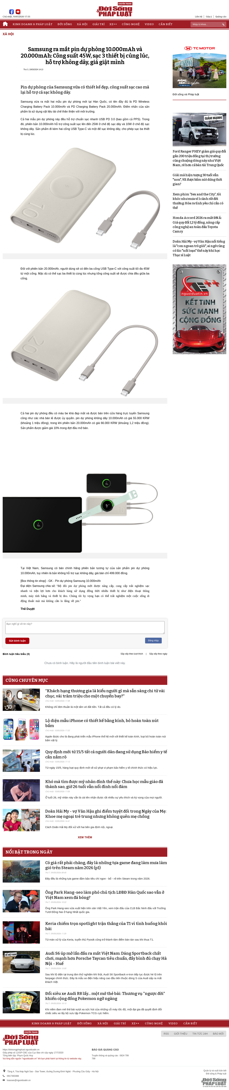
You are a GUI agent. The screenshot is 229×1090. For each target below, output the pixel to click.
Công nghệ (131, 24)
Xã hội (82, 24)
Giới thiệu (180, 1033)
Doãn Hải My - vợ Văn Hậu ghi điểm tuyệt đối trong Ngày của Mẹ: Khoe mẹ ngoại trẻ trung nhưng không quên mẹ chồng (105, 814)
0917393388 (13, 1076)
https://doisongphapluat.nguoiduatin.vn (21, 1049)
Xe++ (113, 24)
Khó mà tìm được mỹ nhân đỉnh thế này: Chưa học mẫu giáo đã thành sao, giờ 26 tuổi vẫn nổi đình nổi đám (104, 784)
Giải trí (98, 24)
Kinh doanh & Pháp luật (33, 24)
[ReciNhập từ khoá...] (208, 24)
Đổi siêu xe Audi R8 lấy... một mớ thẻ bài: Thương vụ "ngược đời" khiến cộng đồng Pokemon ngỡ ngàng (105, 996)
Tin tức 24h (200, 1033)
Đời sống (65, 24)
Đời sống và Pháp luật (186, 94)
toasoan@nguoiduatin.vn (19, 1080)
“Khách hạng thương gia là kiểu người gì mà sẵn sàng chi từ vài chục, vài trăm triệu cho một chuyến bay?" (105, 693)
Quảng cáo (220, 16)
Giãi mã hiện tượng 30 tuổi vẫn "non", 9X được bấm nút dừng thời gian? (197, 179)
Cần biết (166, 24)
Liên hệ (198, 16)
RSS (166, 1033)
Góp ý (209, 16)
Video (149, 24)
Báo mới (218, 1033)
